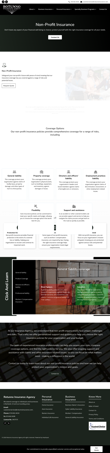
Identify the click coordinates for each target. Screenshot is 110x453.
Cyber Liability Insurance (73, 409)
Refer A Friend (93, 406)
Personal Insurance (64, 9)
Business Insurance (46, 9)
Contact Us (103, 9)
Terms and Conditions (96, 419)
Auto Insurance (47, 409)
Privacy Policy (93, 414)
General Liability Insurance (74, 417)
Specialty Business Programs (86, 9)
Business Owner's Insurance (75, 405)
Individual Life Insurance (50, 417)
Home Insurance (47, 405)
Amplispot (46, 437)
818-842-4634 (75, 2)
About (32, 9)
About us (92, 402)
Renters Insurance (48, 413)
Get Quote (96, 449)
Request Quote (8, 86)
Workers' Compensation (73, 413)
